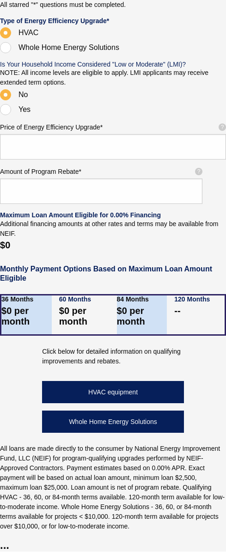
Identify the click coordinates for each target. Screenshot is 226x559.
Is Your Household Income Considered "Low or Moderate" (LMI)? (93, 64)
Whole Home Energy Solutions (68, 47)
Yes (24, 109)
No (23, 94)
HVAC (28, 33)
